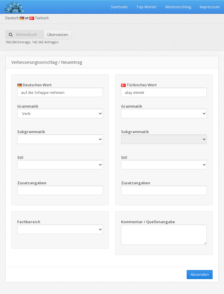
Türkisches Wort (139, 84)
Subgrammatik (31, 131)
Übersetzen (57, 34)
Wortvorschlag (178, 6)
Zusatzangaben (31, 182)
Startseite (119, 6)
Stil (20, 157)
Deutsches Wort (34, 84)
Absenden (199, 274)
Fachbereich (28, 221)
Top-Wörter (146, 6)
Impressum (210, 6)
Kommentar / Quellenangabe (148, 221)
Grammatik (27, 106)
